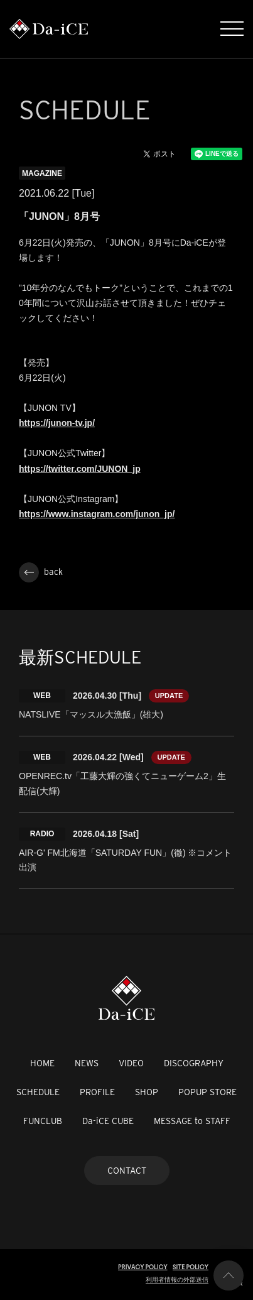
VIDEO (131, 1063)
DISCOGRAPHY (193, 1063)
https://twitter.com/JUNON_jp (80, 469)
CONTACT (126, 1171)
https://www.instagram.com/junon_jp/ (97, 514)
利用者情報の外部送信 (177, 1279)
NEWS (87, 1063)
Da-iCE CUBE (108, 1121)
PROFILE (97, 1092)
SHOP (146, 1092)
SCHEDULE (38, 1092)
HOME (42, 1063)
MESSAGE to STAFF (192, 1121)
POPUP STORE (207, 1092)
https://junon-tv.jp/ (57, 423)
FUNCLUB (42, 1121)
